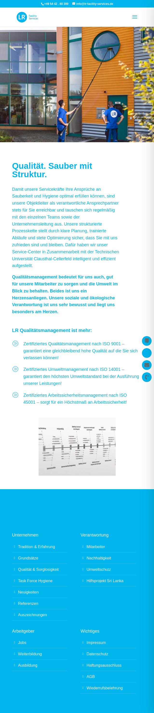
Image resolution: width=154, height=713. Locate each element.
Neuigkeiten (28, 592)
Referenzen (28, 603)
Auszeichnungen (32, 615)
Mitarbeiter (96, 546)
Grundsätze (28, 558)
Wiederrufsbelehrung (105, 688)
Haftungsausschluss (104, 665)
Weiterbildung (30, 654)
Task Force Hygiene (35, 581)
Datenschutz (97, 654)
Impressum (96, 642)
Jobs (22, 642)
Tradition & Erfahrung (36, 546)
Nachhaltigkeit (99, 558)
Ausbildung (27, 665)
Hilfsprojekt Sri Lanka (105, 581)
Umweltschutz (99, 569)
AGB (91, 676)
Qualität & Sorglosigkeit (38, 569)
